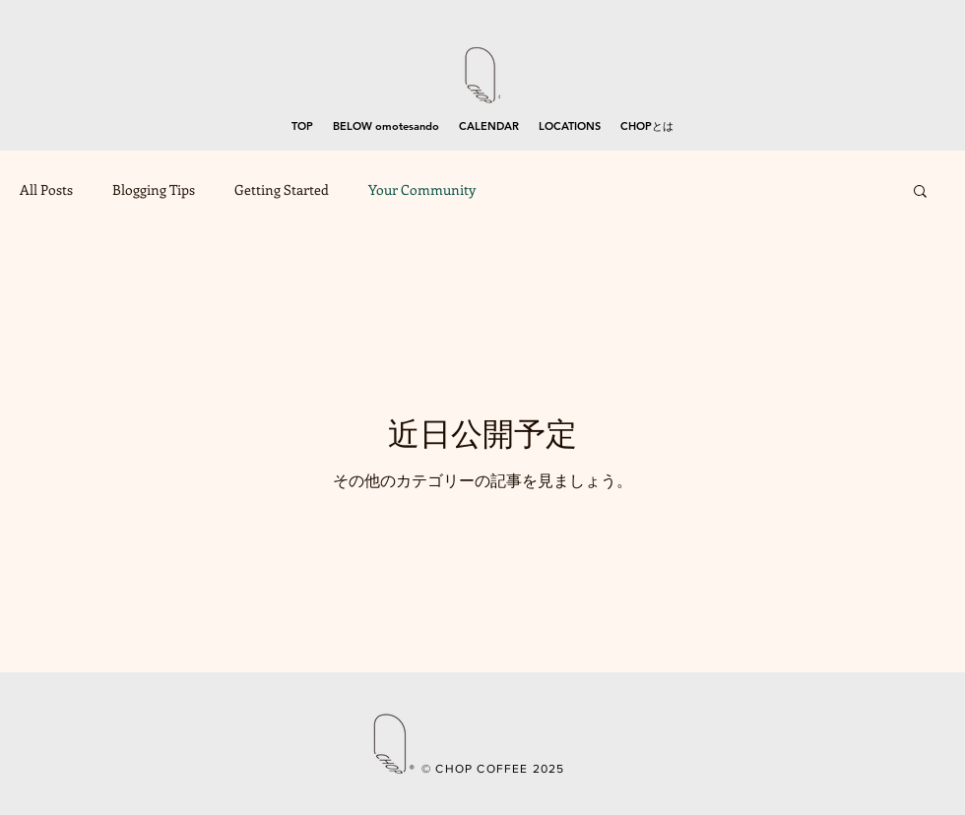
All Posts (46, 189)
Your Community (422, 189)
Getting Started (281, 189)
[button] (920, 192)
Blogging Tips (153, 189)
